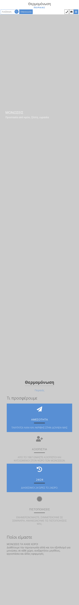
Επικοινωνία (26, 11)
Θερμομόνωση (39, 5)
